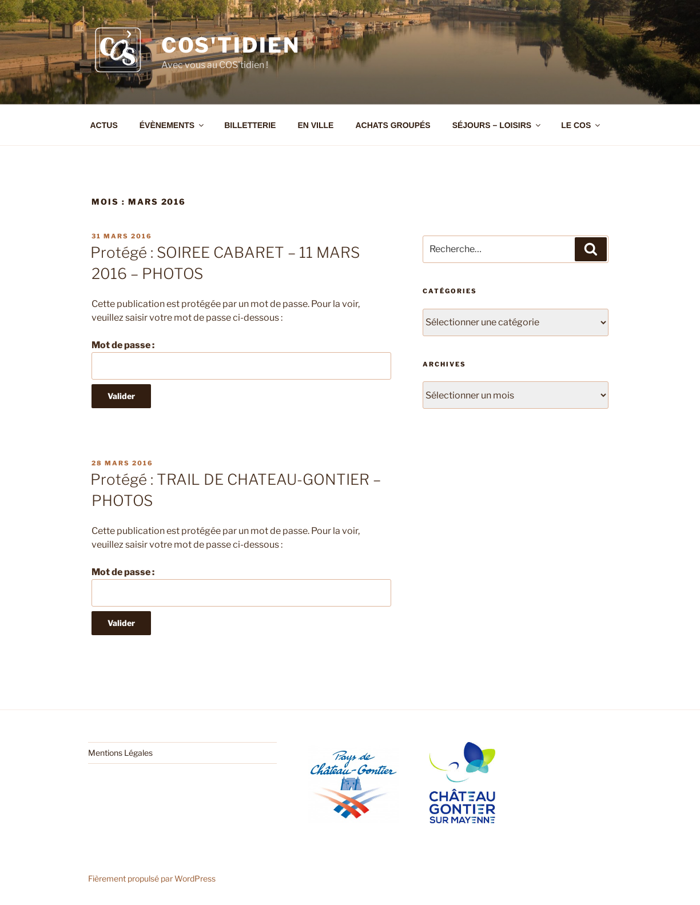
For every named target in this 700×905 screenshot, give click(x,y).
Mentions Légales (120, 753)
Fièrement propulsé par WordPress (152, 878)
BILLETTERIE (250, 125)
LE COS (581, 125)
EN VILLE (315, 125)
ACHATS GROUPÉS (392, 125)
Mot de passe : (241, 360)
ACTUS (104, 125)
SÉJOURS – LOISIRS (497, 125)
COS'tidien (230, 45)
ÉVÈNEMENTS (172, 125)
